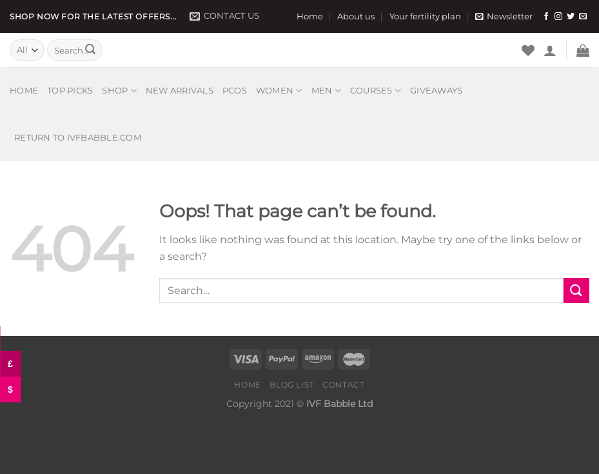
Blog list (292, 385)
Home (310, 16)
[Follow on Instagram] (558, 16)
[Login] (550, 50)
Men (326, 90)
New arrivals (179, 90)
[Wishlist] (528, 50)
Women (279, 90)
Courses (375, 90)
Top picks (70, 90)
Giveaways (436, 90)
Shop (119, 90)
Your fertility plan (425, 16)
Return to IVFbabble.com (77, 138)
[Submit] (90, 50)
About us (356, 16)
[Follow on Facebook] (546, 16)
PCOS (234, 90)
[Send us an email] (583, 16)
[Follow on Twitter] (570, 16)
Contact (343, 385)
